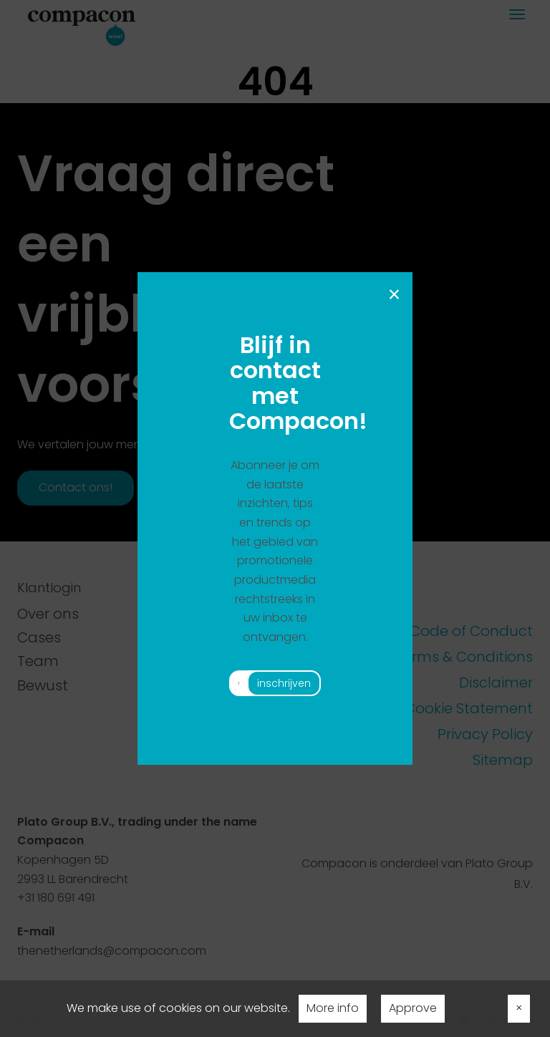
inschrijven (284, 683)
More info (333, 1008)
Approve (413, 1008)
